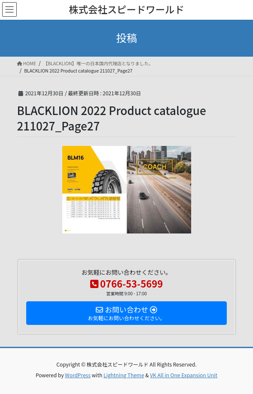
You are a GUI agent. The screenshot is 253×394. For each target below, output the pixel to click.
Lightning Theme (124, 375)
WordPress (78, 375)
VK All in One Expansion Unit (183, 375)
